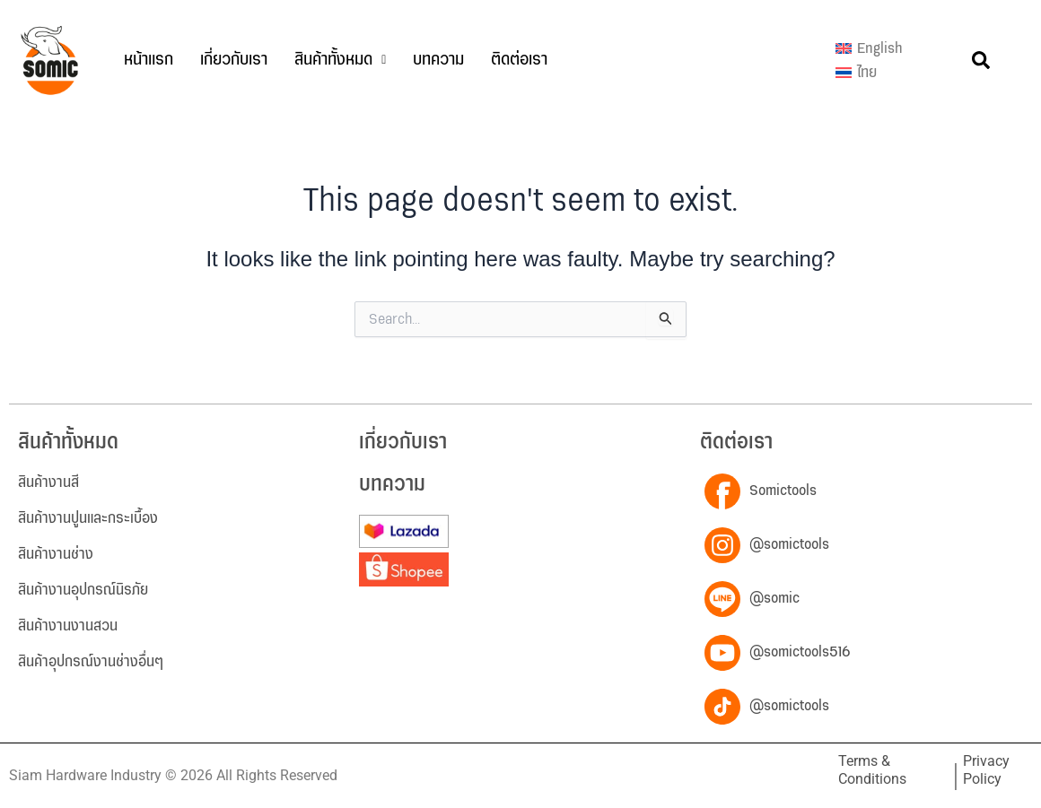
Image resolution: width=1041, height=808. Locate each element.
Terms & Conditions (872, 770)
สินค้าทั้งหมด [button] (340, 59)
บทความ (438, 59)
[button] (340, 60)
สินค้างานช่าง (55, 554)
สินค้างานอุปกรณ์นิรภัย (83, 590)
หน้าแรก (148, 59)
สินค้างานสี (48, 482)
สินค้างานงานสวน (68, 626)
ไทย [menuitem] (867, 72)
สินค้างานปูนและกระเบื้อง (88, 518)
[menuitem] (869, 48)
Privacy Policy (986, 770)
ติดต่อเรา (519, 59)
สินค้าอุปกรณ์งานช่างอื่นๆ (90, 661)
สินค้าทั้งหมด (68, 442)
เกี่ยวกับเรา (233, 59)
